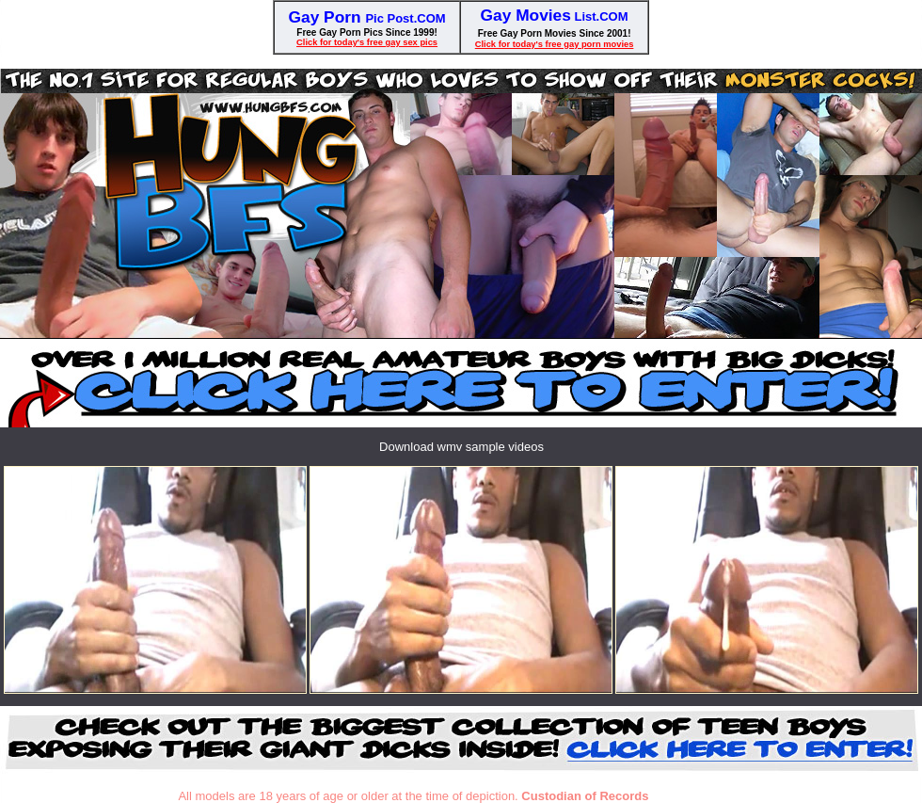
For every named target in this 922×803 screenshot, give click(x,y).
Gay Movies (526, 15)
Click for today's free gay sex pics (366, 42)
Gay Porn (327, 17)
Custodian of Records (584, 796)
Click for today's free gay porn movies (554, 44)
